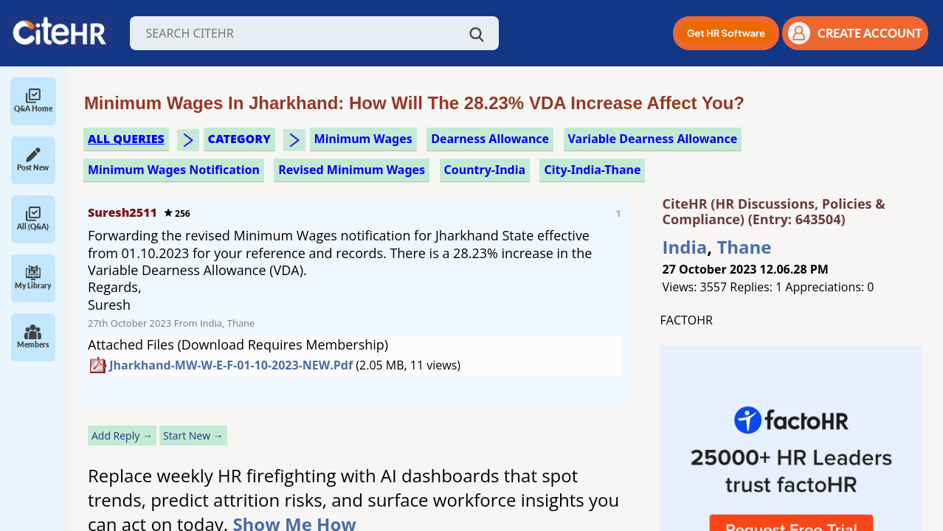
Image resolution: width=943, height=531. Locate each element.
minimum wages (363, 139)
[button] (726, 33)
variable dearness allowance (653, 139)
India (685, 247)
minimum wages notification (174, 170)
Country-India (485, 170)
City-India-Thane (592, 170)
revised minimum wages (351, 170)
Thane (743, 247)
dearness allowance (490, 139)
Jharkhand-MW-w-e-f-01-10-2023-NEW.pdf (231, 365)
